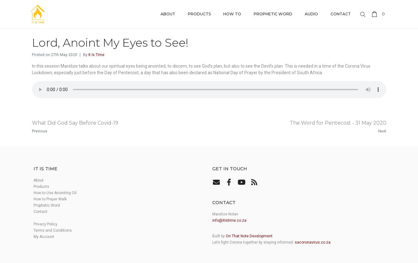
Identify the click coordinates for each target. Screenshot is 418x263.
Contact (341, 14)
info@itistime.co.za (229, 220)
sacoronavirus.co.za (313, 242)
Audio (311, 14)
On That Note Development (249, 236)
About (168, 14)
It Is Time (96, 55)
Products (199, 14)
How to (232, 14)
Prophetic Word (273, 14)
